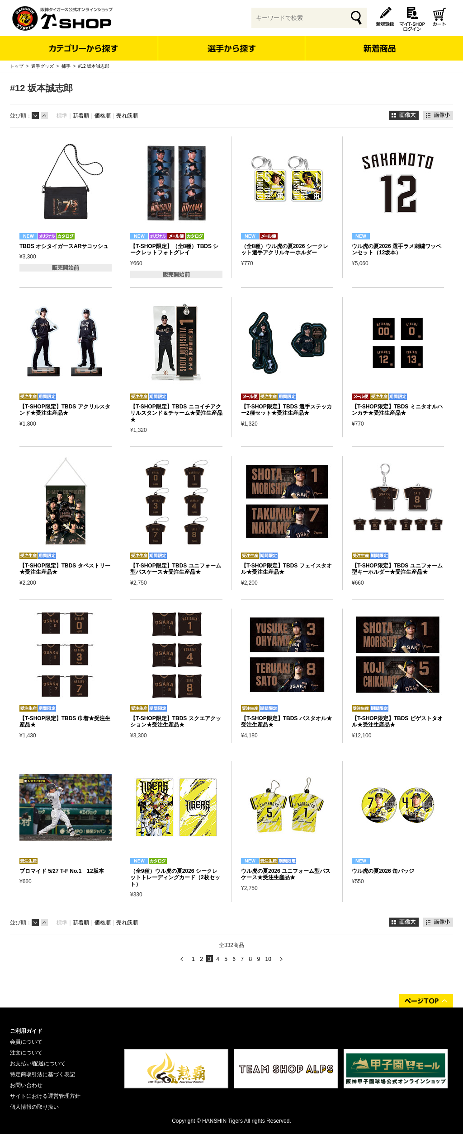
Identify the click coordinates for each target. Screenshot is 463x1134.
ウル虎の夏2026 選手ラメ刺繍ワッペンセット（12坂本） (396, 249)
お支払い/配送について (38, 1063)
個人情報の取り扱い (34, 1107)
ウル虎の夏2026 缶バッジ (383, 871)
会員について (26, 1042)
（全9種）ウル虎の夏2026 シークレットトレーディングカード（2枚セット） (175, 877)
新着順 (81, 115)
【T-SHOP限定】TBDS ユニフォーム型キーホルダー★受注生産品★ (397, 568)
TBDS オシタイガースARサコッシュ (64, 246)
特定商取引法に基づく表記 (42, 1074)
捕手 (66, 66)
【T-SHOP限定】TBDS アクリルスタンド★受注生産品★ (64, 409)
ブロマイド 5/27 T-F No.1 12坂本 (61, 871)
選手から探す (231, 48)
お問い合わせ (26, 1085)
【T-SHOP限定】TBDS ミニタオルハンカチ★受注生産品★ (397, 409)
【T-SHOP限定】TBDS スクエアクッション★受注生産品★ (175, 721)
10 (268, 959)
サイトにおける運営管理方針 (45, 1096)
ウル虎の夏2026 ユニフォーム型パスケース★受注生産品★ (286, 874)
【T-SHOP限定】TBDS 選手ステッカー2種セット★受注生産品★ (286, 409)
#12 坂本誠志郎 (93, 66)
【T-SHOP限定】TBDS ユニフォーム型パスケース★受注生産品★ (175, 568)
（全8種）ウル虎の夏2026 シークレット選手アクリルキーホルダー (284, 249)
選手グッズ (42, 66)
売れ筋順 (127, 115)
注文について (26, 1053)
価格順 (102, 115)
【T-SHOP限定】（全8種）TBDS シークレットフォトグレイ (174, 249)
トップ (17, 66)
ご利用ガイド (26, 1031)
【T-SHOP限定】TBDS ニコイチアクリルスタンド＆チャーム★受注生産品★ (176, 413)
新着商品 (379, 42)
